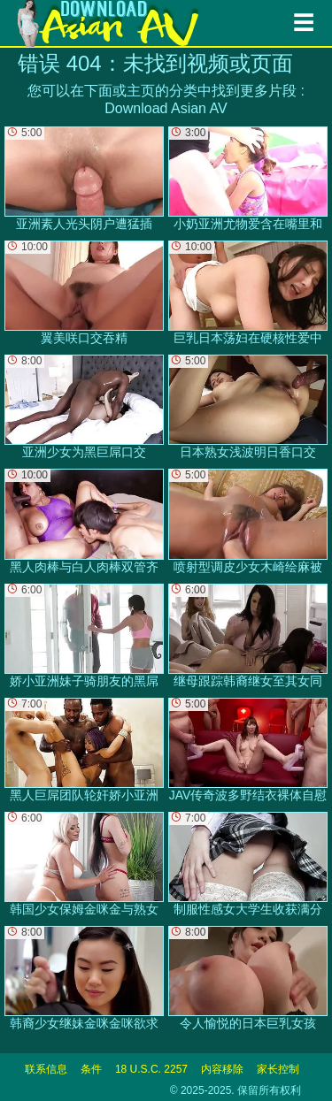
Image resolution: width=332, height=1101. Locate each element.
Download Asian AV (165, 108)
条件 (91, 1069)
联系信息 (46, 1069)
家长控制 (278, 1069)
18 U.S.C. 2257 (151, 1069)
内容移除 (222, 1069)
